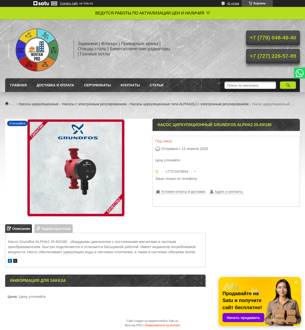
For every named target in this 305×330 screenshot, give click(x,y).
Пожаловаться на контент (162, 325)
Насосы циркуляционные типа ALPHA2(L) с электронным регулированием (189, 104)
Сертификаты (97, 85)
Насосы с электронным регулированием (94, 104)
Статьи (157, 85)
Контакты (130, 85)
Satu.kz (173, 321)
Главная (18, 85)
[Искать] (288, 85)
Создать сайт (69, 3)
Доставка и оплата (55, 85)
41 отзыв (233, 3)
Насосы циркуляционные (39, 104)
